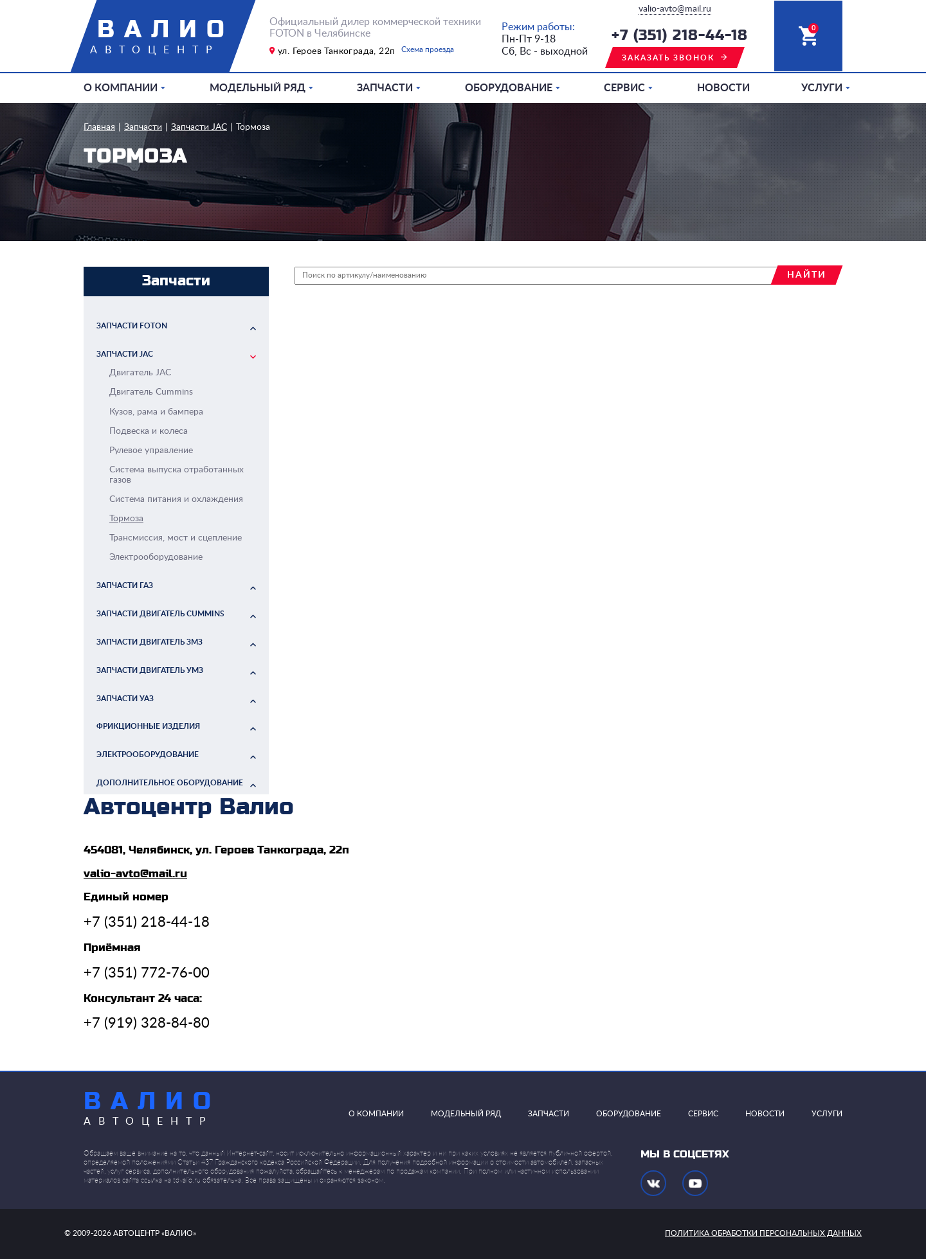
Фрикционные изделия (148, 726)
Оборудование (508, 88)
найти (806, 275)
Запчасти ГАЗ (124, 585)
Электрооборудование (147, 754)
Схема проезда (427, 49)
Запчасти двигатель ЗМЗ (149, 642)
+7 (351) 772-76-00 (147, 973)
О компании (121, 88)
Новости (723, 88)
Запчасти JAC (199, 127)
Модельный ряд (257, 88)
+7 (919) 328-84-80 (147, 1023)
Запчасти (385, 88)
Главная (99, 127)
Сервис (624, 88)
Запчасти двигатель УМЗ (149, 670)
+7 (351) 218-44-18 (680, 36)
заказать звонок (668, 58)
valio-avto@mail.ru (675, 8)
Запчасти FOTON (131, 326)
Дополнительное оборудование (169, 783)
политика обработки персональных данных (763, 1233)
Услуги (821, 88)
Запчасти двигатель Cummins (160, 614)
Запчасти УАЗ (125, 698)
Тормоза (253, 127)
